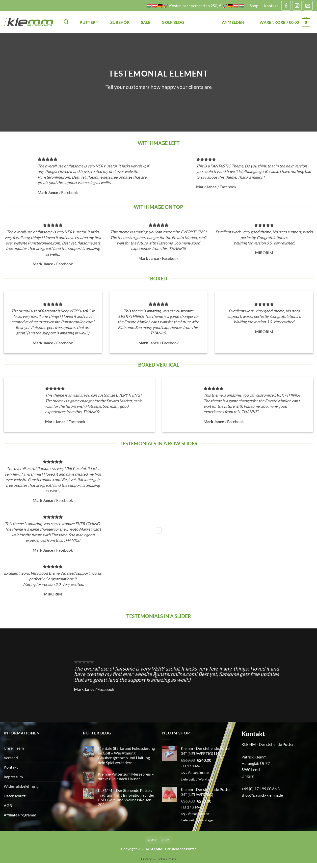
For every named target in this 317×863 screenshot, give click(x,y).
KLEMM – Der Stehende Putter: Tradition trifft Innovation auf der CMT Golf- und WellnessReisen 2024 (126, 797)
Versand (11, 757)
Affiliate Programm (20, 814)
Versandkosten (198, 773)
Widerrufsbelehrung (21, 786)
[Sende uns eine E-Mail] (308, 6)
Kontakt (271, 5)
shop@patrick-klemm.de (262, 795)
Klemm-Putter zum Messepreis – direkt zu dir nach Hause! (126, 776)
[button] (233, 22)
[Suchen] (66, 22)
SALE (145, 22)
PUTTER (89, 22)
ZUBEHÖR (120, 22)
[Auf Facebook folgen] (286, 6)
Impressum (13, 776)
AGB (8, 805)
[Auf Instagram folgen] (297, 6)
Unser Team (14, 748)
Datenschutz (15, 795)
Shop (254, 5)
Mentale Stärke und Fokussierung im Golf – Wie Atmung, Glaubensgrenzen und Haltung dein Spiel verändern (126, 755)
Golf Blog (173, 22)
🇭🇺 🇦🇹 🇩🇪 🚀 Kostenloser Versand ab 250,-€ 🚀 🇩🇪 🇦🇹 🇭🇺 (195, 5)
